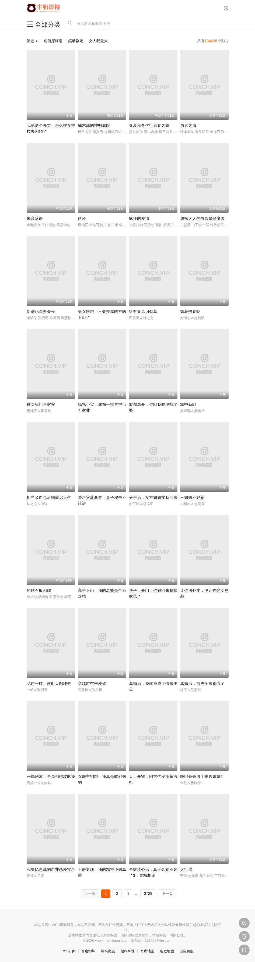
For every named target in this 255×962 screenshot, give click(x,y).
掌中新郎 (188, 404)
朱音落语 (35, 218)
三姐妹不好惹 (192, 497)
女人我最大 (98, 41)
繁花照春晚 (190, 311)
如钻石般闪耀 (39, 590)
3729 (148, 893)
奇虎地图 (147, 951)
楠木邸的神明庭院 (94, 125)
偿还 (82, 218)
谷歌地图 (167, 951)
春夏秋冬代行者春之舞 (149, 125)
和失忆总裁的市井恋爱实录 (51, 869)
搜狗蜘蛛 (128, 951)
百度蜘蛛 (88, 951)
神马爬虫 (108, 951)
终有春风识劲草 (143, 311)
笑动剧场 (75, 41)
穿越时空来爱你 (92, 683)
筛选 (32, 41)
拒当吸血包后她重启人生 (49, 497)
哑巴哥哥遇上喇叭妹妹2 (201, 776)
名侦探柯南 (53, 41)
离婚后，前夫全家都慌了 (202, 683)
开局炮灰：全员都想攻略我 (51, 776)
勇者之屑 (188, 125)
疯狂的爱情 (139, 218)
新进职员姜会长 (41, 311)
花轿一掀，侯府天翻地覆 (49, 683)
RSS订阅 (68, 951)
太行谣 (186, 869)
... (136, 893)
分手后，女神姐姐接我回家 (153, 497)
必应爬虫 (187, 951)
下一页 (167, 893)
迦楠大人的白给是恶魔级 (202, 218)
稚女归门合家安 (41, 404)
